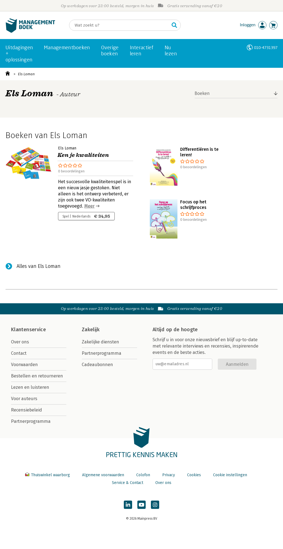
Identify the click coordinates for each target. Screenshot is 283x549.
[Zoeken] (119, 25)
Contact (19, 353)
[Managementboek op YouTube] (141, 505)
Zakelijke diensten (100, 342)
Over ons (20, 342)
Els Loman (26, 74)
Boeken (202, 93)
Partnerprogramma (31, 421)
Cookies (194, 475)
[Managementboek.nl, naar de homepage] (30, 31)
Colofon (143, 475)
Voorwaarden (24, 364)
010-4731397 (265, 47)
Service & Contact (127, 482)
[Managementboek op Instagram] (155, 505)
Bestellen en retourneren (37, 376)
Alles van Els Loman (39, 266)
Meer (89, 206)
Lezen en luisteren (30, 387)
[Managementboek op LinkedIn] (128, 505)
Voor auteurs (24, 398)
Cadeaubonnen (97, 364)
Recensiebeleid (26, 410)
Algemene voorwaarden (103, 475)
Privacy (168, 475)
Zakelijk (90, 330)
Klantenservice (28, 330)
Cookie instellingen (230, 475)
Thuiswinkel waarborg (48, 475)
